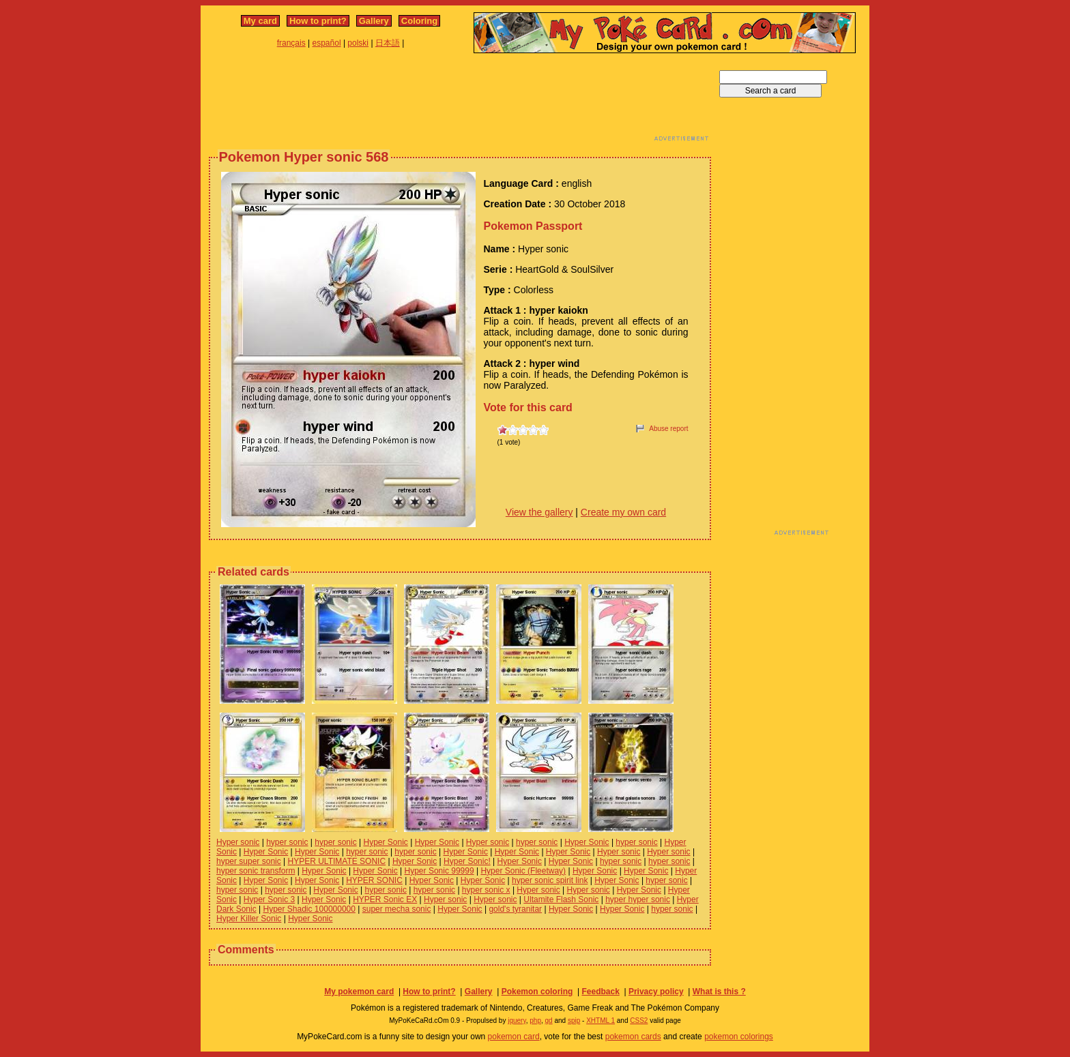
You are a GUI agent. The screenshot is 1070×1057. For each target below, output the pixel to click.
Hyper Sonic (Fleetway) (523, 871)
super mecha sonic (396, 909)
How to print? (318, 21)
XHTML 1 (600, 1020)
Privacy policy (656, 991)
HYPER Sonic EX (385, 899)
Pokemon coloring (537, 991)
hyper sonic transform (255, 871)
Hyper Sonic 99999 (439, 871)
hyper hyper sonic (637, 899)
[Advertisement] (460, 101)
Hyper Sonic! (467, 861)
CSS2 (639, 1020)
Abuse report (668, 428)
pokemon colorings (738, 1036)
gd (549, 1020)
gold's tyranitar (515, 909)
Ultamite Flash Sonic (560, 899)
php (535, 1020)
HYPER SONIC (374, 880)
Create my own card (623, 512)
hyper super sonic (248, 861)
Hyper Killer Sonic (248, 918)
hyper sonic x (486, 890)
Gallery (374, 21)
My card (260, 21)
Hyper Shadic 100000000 (309, 909)
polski (357, 43)
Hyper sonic (237, 842)
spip (574, 1020)
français (291, 43)
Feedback (600, 991)
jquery (517, 1020)
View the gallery (539, 512)
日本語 (387, 43)
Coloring (419, 21)
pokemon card (514, 1036)
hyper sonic (287, 842)
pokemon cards (633, 1036)
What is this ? (719, 991)
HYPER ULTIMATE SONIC (337, 861)
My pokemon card (359, 991)
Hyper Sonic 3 (269, 899)
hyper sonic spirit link (550, 880)
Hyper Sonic (386, 842)
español (327, 43)
